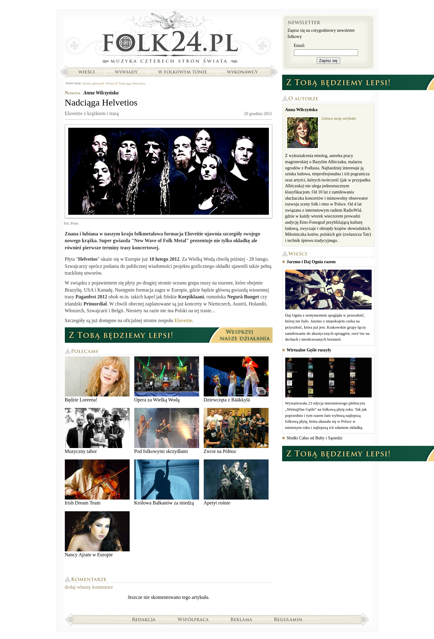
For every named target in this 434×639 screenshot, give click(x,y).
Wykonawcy (243, 72)
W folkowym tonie (182, 72)
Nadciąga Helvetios (132, 83)
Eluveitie (183, 320)
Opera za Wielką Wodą (166, 379)
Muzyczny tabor (97, 431)
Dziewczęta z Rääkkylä (236, 379)
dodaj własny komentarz (89, 587)
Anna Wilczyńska (101, 92)
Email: (299, 45)
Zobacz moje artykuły (339, 118)
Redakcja (144, 619)
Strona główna (169, 38)
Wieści (86, 72)
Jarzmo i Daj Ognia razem (311, 261)
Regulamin (288, 619)
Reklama (241, 619)
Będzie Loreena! (97, 379)
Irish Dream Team (97, 482)
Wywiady (126, 72)
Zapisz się (328, 60)
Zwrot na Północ (236, 431)
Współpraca (193, 619)
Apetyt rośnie (236, 482)
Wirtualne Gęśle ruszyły (309, 350)
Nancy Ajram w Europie (97, 534)
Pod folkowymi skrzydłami (166, 431)
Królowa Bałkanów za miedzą (166, 482)
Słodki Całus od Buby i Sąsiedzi (315, 438)
